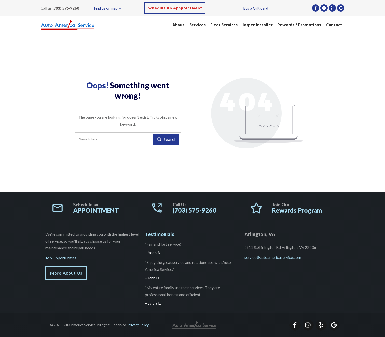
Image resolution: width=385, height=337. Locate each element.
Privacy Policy (138, 325)
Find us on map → (108, 8)
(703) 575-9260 (65, 8)
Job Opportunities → (63, 257)
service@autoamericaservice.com (272, 257)
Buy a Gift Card (255, 8)
